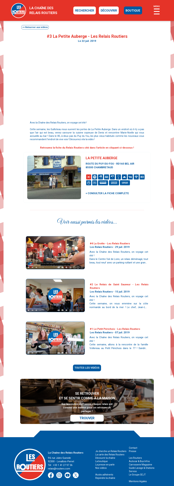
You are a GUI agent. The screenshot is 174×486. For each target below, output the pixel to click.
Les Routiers (135, 450)
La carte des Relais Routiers (109, 447)
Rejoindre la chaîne (105, 470)
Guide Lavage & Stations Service (141, 462)
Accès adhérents (104, 467)
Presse (132, 443)
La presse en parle (105, 457)
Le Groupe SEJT (137, 467)
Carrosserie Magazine (140, 457)
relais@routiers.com (59, 460)
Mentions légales (138, 473)
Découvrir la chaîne (105, 450)
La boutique (101, 453)
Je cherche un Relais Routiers (110, 443)
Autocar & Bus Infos (139, 453)
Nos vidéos (101, 460)
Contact (133, 440)
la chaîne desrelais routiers (43, 10)
